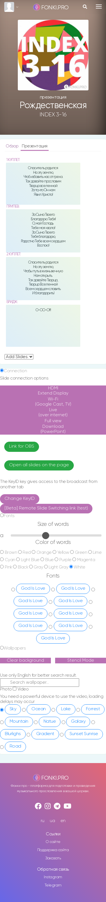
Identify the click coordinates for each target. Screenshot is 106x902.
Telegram (53, 885)
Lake (66, 709)
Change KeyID (20, 498)
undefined (19, 357)
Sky (13, 709)
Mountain (19, 721)
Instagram (53, 877)
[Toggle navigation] (99, 6)
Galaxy (78, 721)
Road (15, 746)
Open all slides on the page (39, 465)
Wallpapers (15, 648)
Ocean (38, 709)
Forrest (93, 709)
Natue (50, 721)
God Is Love (33, 588)
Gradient (45, 734)
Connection (15, 371)
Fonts (9, 516)
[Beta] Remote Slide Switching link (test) (46, 508)
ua (52, 821)
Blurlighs (13, 734)
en (63, 821)
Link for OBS (21, 446)
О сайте (53, 842)
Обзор (13, 146)
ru (42, 821)
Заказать (53, 858)
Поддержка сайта (53, 850)
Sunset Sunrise (84, 734)
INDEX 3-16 (53, 114)
